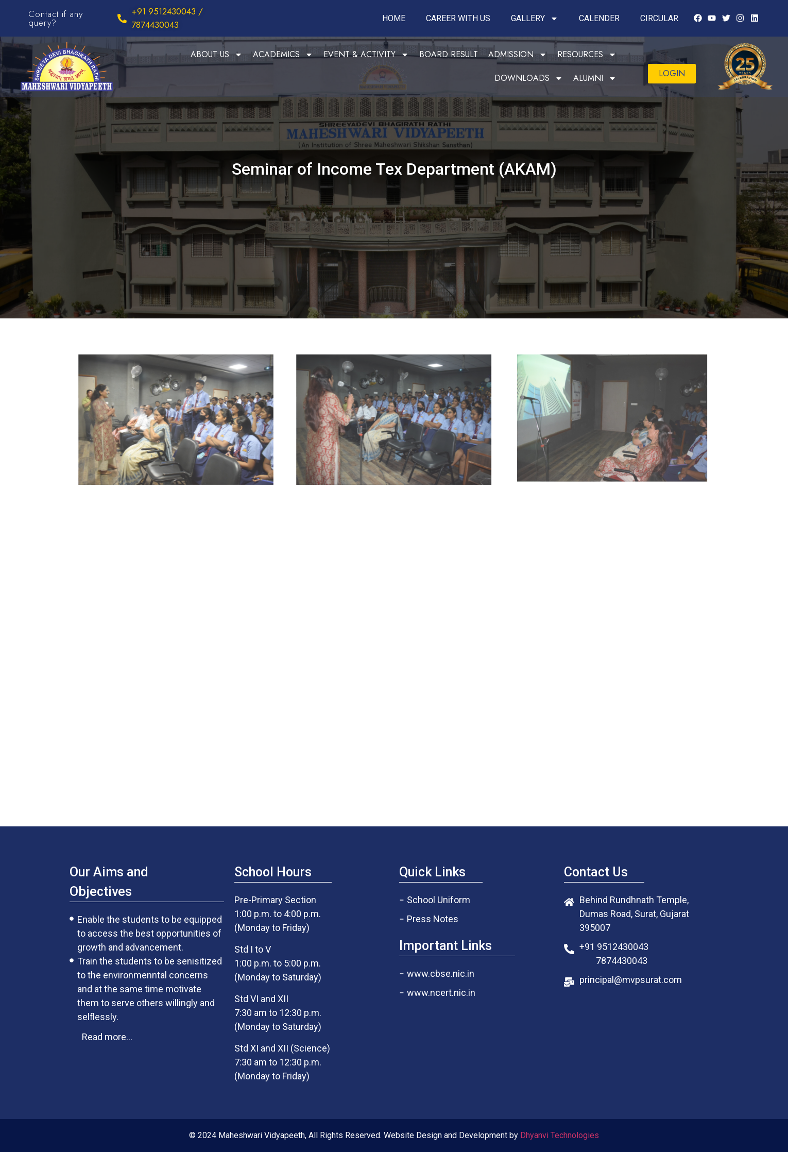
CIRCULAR (659, 18)
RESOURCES (586, 54)
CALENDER (599, 18)
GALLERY (534, 18)
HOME (393, 18)
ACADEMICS (283, 54)
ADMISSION (517, 54)
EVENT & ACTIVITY (366, 54)
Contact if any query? (55, 18)
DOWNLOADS (528, 78)
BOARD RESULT (448, 54)
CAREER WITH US (458, 18)
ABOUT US (217, 54)
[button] (672, 73)
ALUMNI (594, 78)
